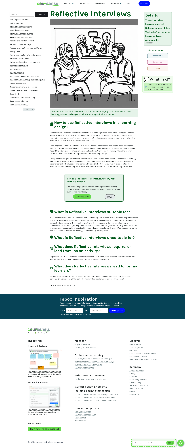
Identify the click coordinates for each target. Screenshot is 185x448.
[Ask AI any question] (149, 443)
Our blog (133, 350)
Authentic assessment (19, 58)
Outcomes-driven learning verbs (88, 365)
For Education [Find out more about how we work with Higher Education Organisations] (85, 3)
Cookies (132, 391)
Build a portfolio (17, 73)
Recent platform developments (142, 353)
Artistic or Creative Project (21, 44)
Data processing (136, 388)
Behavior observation (19, 65)
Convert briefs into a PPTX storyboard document (95, 400)
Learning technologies (84, 368)
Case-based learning (19, 104)
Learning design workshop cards (143, 359)
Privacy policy (135, 382)
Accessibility (134, 394)
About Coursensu (136, 370)
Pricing (132, 373)
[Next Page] (29, 109)
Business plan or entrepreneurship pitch (27, 80)
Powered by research (138, 379)
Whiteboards (80, 420)
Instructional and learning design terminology (94, 362)
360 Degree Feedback (19, 19)
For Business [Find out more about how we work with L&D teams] (100, 3)
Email (87, 310)
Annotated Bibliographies (21, 37)
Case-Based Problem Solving (22, 97)
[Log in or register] (144, 3)
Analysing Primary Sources (21, 34)
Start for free (82, 196)
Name (62, 310)
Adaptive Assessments (19, 30)
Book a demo (135, 344)
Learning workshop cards (85, 415)
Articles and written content (22, 41)
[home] (48, 3)
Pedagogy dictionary (138, 356)
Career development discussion (23, 87)
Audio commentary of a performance (25, 55)
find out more (85, 314)
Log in (109, 197)
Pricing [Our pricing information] (129, 3)
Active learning (16, 23)
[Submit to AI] (170, 443)
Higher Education (82, 344)
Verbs (158, 68)
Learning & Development (85, 347)
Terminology (158, 62)
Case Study (15, 94)
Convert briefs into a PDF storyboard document (95, 397)
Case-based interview (19, 101)
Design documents (83, 412)
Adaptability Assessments (21, 27)
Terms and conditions (138, 385)
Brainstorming (16, 69)
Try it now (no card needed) (44, 429)
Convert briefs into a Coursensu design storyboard (96, 394)
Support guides (136, 347)
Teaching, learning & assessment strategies (93, 359)
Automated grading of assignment (25, 62)
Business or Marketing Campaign (24, 76)
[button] (69, 3)
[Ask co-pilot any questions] (180, 443)
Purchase (133, 376)
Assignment (15, 51)
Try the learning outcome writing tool (91, 379)
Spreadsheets (80, 417)
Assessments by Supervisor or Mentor (26, 48)
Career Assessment (18, 83)
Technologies (157, 56)
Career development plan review (24, 90)
